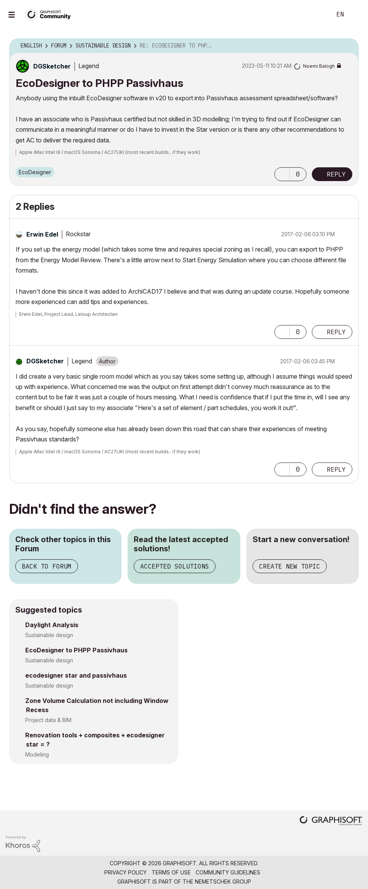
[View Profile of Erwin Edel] (42, 234)
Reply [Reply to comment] (336, 332)
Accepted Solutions (174, 566)
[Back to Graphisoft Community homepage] (50, 14)
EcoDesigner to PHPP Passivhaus (76, 650)
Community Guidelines (228, 872)
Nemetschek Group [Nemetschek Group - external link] (223, 881)
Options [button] (348, 46)
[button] (282, 174)
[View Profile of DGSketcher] (52, 66)
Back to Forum (46, 566)
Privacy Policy (125, 872)
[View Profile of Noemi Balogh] (319, 66)
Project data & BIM (48, 720)
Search (317, 14)
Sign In (355, 14)
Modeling (37, 754)
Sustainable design (49, 635)
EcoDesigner (35, 172)
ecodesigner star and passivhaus (76, 675)
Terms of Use (171, 872)
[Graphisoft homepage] (331, 821)
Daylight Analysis (51, 625)
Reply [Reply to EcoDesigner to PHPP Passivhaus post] (336, 174)
